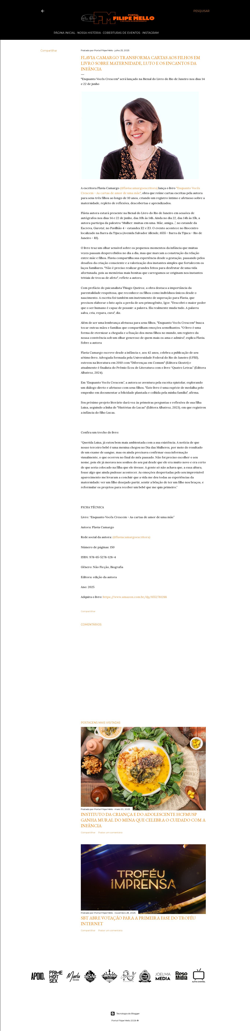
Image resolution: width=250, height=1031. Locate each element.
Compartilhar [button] (49, 50)
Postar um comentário (110, 832)
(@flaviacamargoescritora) (139, 188)
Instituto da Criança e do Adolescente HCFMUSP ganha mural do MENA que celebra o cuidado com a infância (143, 820)
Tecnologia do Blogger (125, 1013)
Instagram (150, 32)
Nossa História (89, 32)
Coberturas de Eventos (121, 32)
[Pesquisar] (201, 11)
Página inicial (64, 32)
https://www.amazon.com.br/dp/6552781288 (135, 597)
